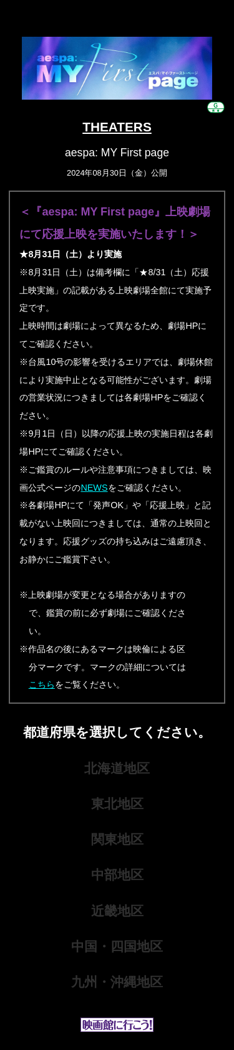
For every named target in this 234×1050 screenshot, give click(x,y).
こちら (42, 684)
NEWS (93, 488)
